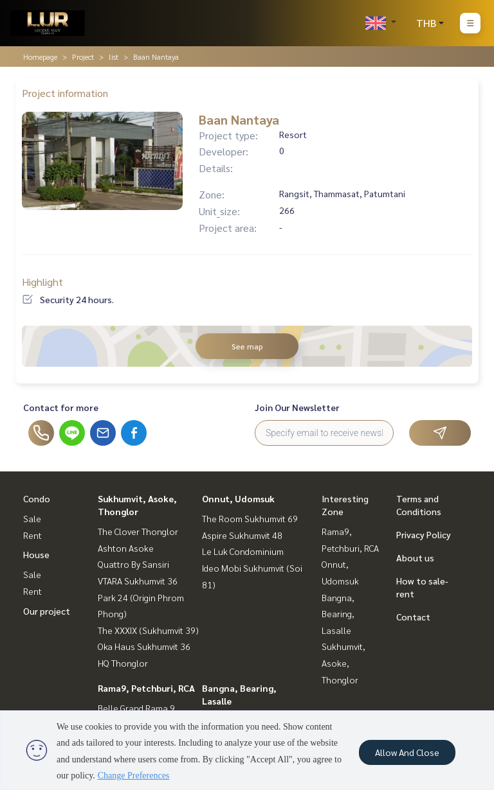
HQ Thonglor (123, 663)
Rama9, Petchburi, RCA (146, 688)
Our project (46, 611)
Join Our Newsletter (297, 407)
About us (415, 557)
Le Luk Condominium (243, 551)
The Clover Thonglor (138, 531)
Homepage (40, 56)
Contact (413, 616)
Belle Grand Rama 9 (136, 708)
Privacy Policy (423, 534)
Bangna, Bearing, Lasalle (338, 614)
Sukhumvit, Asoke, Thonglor (343, 662)
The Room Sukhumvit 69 (250, 518)
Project (83, 56)
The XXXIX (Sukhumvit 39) (148, 630)
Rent (32, 535)
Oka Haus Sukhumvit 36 (144, 646)
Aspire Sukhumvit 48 (242, 535)
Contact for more (60, 407)
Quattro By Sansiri (133, 564)
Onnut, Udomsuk (238, 498)
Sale (32, 518)
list (113, 56)
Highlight (42, 281)
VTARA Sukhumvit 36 (138, 580)
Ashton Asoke (126, 548)
